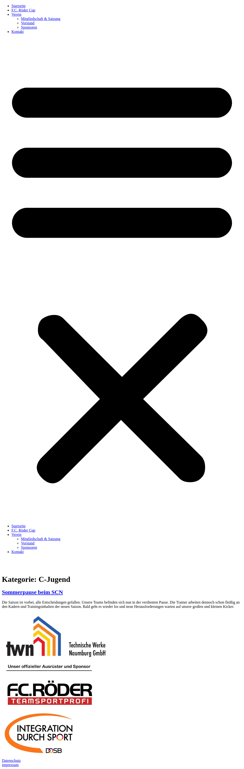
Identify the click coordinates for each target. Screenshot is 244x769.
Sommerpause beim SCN (32, 592)
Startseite (18, 6)
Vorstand (28, 23)
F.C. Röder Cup (23, 10)
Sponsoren (29, 27)
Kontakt (17, 32)
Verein (16, 14)
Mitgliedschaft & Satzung (40, 19)
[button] (122, 279)
